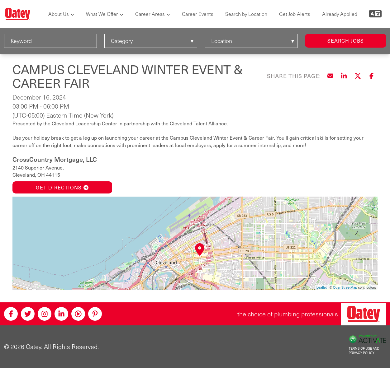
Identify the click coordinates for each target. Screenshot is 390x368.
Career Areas (150, 14)
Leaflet (321, 287)
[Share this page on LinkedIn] (344, 76)
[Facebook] (11, 314)
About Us (58, 14)
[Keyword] (50, 41)
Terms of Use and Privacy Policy (364, 351)
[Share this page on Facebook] (371, 76)
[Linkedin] (61, 314)
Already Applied (339, 14)
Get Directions (62, 187)
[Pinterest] (95, 314)
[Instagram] (44, 314)
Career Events (197, 14)
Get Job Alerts (294, 14)
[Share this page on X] (357, 76)
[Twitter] (28, 314)
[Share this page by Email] (330, 76)
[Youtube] (78, 314)
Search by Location (246, 14)
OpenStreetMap (345, 287)
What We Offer (102, 14)
